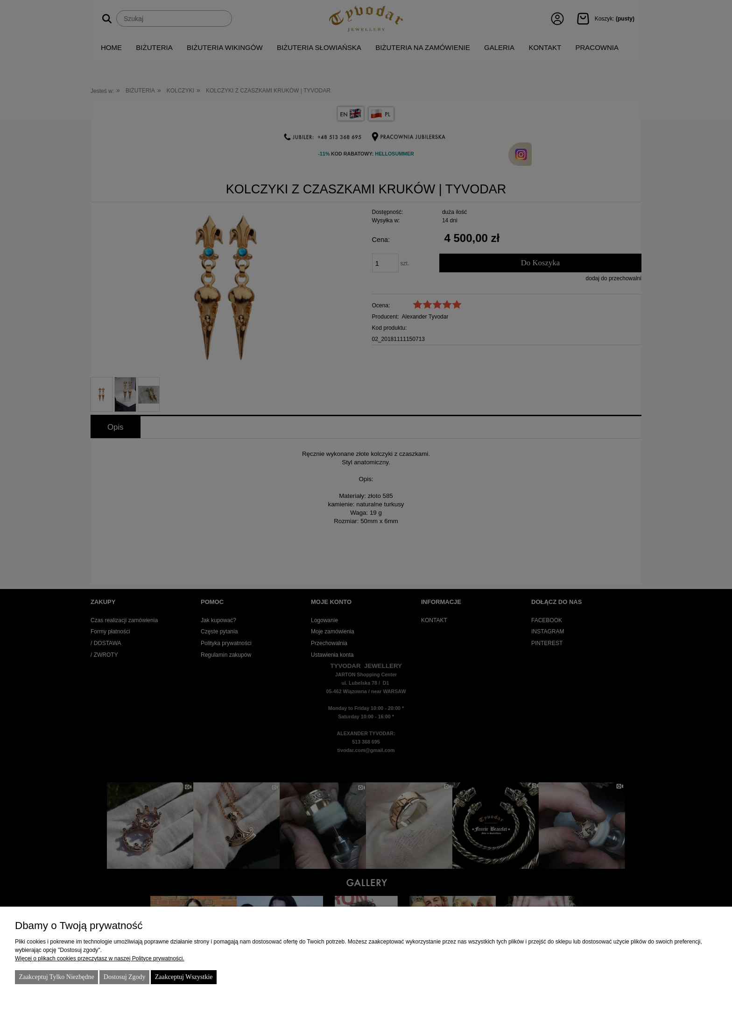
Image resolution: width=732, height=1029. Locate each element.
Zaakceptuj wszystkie (184, 976)
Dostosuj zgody (125, 976)
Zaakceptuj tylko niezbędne (56, 976)
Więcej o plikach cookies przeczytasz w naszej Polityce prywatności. (99, 958)
